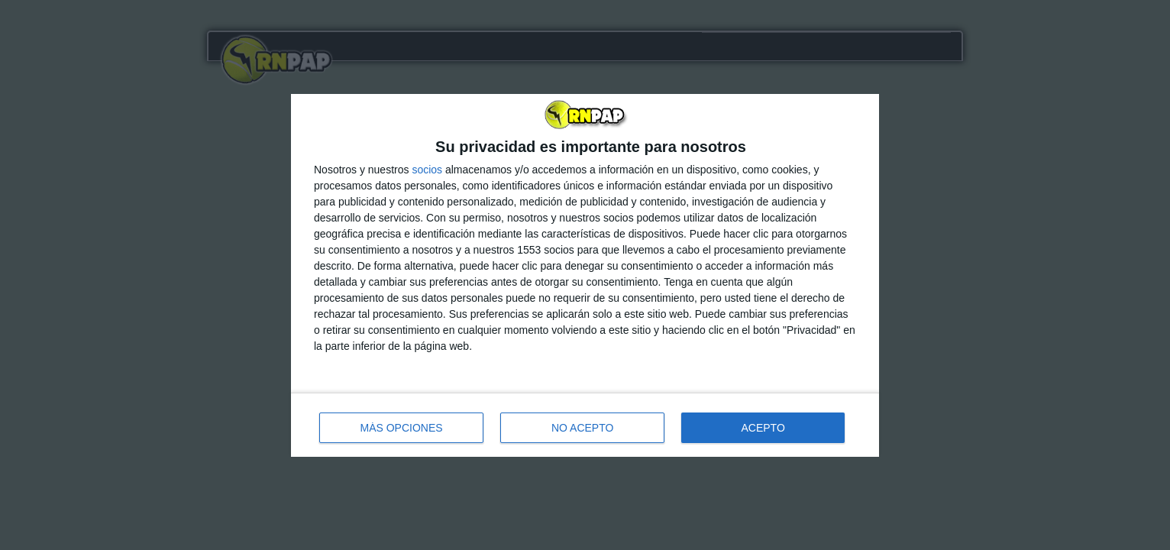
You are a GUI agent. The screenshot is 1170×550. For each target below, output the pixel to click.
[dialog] (585, 275)
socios (427, 169)
